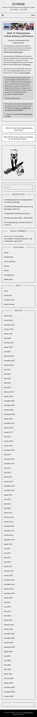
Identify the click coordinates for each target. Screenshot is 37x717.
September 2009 (9, 647)
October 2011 (8, 535)
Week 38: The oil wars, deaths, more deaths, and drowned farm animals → (18, 138)
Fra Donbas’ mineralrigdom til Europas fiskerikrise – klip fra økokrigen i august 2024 (18, 238)
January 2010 (8, 629)
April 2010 (7, 616)
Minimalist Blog (28, 712)
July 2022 (7, 369)
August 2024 (8, 347)
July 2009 (7, 656)
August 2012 (8, 495)
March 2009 (8, 674)
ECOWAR (18, 4)
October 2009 (8, 642)
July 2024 (7, 351)
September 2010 (9, 593)
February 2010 (9, 625)
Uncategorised (9, 275)
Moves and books (9, 261)
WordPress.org (9, 304)
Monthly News (9, 257)
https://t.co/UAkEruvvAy (22, 108)
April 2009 (7, 669)
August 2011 (8, 544)
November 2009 (9, 638)
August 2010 (8, 598)
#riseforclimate (18, 52)
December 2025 (9, 325)
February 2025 (9, 343)
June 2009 (7, 660)
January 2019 (8, 396)
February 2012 (9, 517)
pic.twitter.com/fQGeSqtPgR (14, 110)
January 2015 (8, 445)
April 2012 (7, 508)
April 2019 (7, 387)
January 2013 (8, 481)
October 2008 (8, 696)
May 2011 (7, 557)
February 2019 (9, 392)
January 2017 (8, 432)
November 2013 (9, 463)
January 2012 (8, 522)
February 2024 (9, 356)
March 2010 (8, 620)
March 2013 (8, 477)
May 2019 (7, 383)
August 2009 (8, 651)
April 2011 (7, 562)
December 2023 (9, 360)
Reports (6, 270)
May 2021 (7, 374)
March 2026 (8, 316)
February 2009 (9, 678)
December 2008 (9, 687)
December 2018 (9, 401)
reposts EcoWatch (24, 73)
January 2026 (8, 320)
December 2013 (9, 459)
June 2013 (7, 468)
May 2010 (7, 611)
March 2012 (8, 513)
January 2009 (8, 683)
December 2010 (9, 580)
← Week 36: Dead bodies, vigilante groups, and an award (18, 129)
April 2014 (7, 454)
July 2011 (7, 548)
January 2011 (8, 575)
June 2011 (7, 553)
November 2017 (9, 423)
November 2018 (9, 405)
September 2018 (9, 414)
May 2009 (7, 665)
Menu (33, 15)
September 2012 (9, 490)
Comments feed (9, 300)
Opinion (6, 266)
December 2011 (9, 526)
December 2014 (9, 450)
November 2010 (9, 584)
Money (6, 252)
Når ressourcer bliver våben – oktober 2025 (18, 218)
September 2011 (9, 540)
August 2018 (8, 419)
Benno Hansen (19, 43)
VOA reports (27, 64)
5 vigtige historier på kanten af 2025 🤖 (17, 213)
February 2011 (9, 571)
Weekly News (8, 279)
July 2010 (7, 602)
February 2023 (9, 365)
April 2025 (7, 338)
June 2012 (7, 499)
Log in (6, 291)
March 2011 (8, 566)
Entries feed (8, 295)
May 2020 (7, 378)
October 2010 (8, 589)
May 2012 (7, 504)
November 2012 (9, 486)
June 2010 (7, 607)
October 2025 (8, 329)
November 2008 (9, 692)
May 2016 (7, 437)
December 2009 (9, 633)
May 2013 (7, 472)
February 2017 (9, 428)
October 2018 (8, 410)
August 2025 (8, 334)
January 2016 (8, 441)
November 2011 (9, 531)
